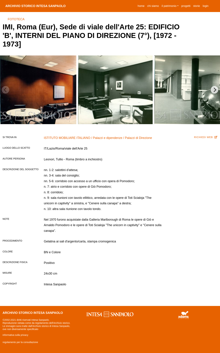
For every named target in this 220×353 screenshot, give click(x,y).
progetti (185, 5)
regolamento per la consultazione (20, 342)
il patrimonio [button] (169, 5)
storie (196, 5)
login (205, 5)
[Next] (214, 90)
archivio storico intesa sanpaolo (35, 6)
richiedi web (205, 137)
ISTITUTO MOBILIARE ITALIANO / (68, 138)
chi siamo (153, 5)
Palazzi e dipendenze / (109, 138)
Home (142, 5)
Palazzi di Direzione (138, 138)
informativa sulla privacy (15, 335)
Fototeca (16, 19)
